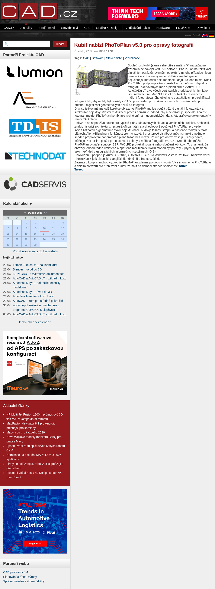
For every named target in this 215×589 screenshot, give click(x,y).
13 (8, 233)
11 (53, 228)
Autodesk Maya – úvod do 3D (32, 292)
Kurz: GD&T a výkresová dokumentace (38, 274)
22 (26, 239)
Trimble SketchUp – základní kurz (35, 265)
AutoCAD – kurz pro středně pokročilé (38, 301)
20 (8, 239)
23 (35, 239)
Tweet (78, 169)
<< (25, 212)
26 (62, 239)
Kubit (183, 166)
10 (44, 228)
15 (26, 233)
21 (17, 239)
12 (62, 228)
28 (17, 245)
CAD (86, 58)
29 (26, 245)
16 (35, 233)
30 (35, 245)
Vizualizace (132, 58)
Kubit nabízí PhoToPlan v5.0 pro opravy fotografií (133, 45)
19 (62, 233)
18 (53, 233)
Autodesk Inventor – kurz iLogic (33, 296)
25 (53, 239)
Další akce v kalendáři (35, 322)
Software (97, 58)
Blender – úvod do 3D (27, 269)
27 (8, 245)
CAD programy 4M (15, 572)
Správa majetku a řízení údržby (24, 581)
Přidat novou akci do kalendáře (35, 251)
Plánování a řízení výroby (20, 577)
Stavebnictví (114, 58)
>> (45, 212)
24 (44, 239)
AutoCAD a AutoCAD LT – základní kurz (39, 278)
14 (17, 233)
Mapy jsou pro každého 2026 (25, 432)
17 (44, 233)
